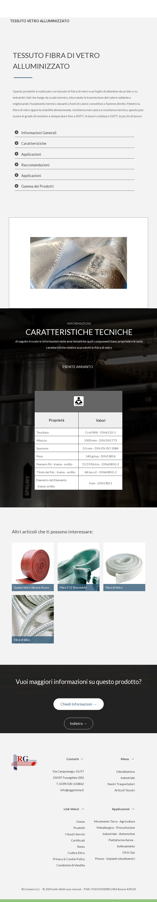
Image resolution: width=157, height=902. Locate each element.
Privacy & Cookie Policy (69, 859)
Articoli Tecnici (125, 790)
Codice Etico (76, 853)
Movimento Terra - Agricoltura (114, 821)
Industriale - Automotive (119, 834)
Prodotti (79, 828)
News (81, 846)
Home (80, 821)
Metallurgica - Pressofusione (116, 827)
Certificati (78, 840)
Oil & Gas (128, 852)
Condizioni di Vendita (71, 865)
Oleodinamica (125, 771)
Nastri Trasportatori (121, 784)
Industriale (128, 778)
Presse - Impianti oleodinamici (115, 858)
